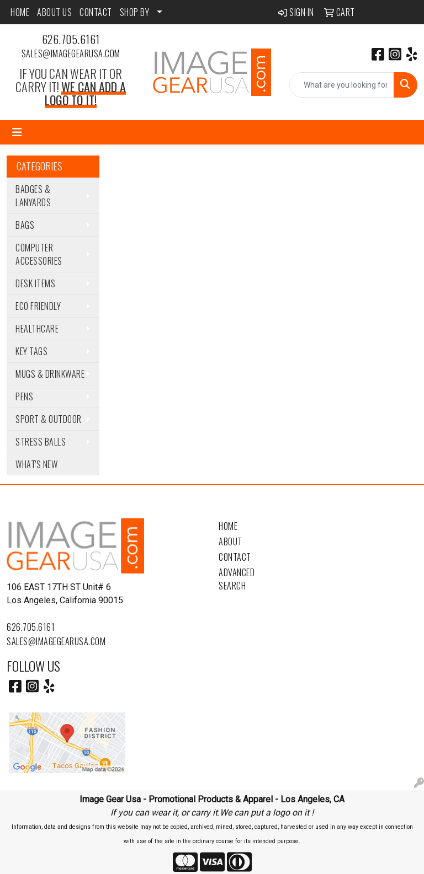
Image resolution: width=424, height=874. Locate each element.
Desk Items (35, 283)
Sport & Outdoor (48, 419)
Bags (24, 225)
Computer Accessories (38, 254)
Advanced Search (237, 579)
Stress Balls (40, 441)
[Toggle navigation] (17, 132)
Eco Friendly (38, 306)
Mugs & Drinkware (49, 373)
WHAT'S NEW (36, 464)
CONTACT (96, 12)
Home (228, 526)
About (230, 541)
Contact (235, 557)
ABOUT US (54, 12)
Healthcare (37, 328)
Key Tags (31, 351)
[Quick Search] (341, 85)
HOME (19, 12)
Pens (24, 396)
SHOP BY (135, 12)
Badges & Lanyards (33, 196)
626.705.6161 (71, 39)
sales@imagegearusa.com (71, 53)
